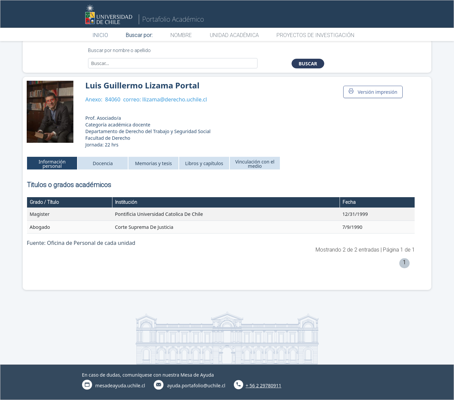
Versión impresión (373, 91)
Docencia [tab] (103, 163)
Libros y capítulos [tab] (204, 163)
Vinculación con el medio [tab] (255, 163)
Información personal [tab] (52, 163)
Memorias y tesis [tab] (153, 163)
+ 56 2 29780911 (263, 385)
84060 (112, 99)
